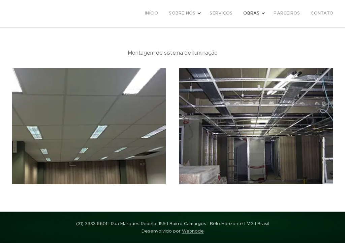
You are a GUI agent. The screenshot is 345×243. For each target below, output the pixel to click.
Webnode (193, 231)
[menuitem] (274, 13)
